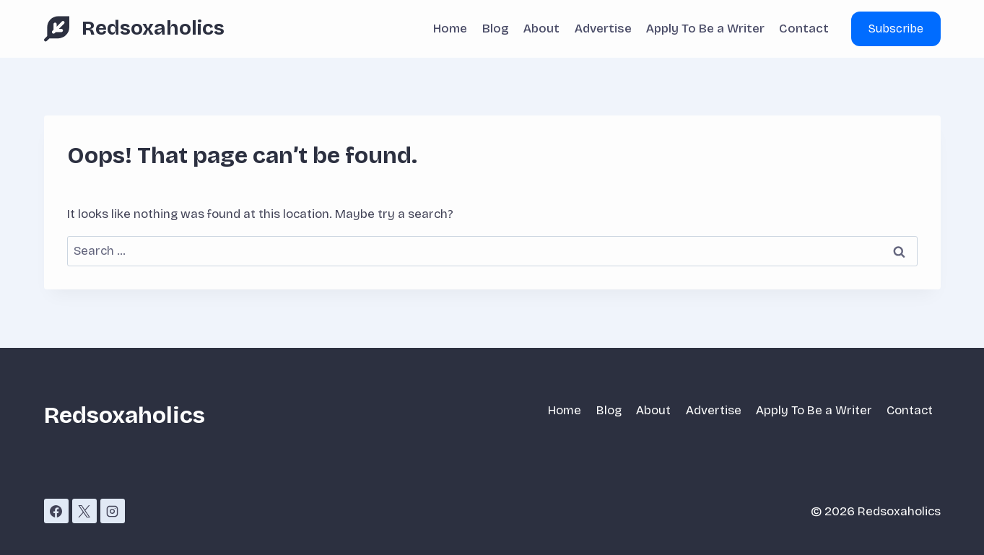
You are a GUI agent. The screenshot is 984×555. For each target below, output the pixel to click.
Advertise (603, 28)
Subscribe (895, 28)
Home (450, 28)
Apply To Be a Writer (705, 28)
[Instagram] (112, 511)
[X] (84, 511)
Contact (804, 28)
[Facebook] (56, 511)
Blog (495, 28)
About (541, 28)
